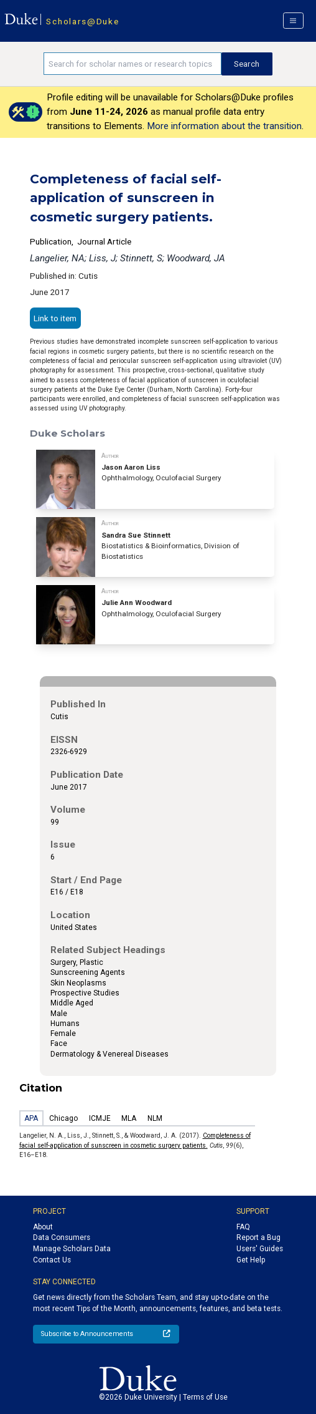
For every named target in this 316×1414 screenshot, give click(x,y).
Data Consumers (61, 1237)
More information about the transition (224, 126)
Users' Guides (259, 1248)
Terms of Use (205, 1397)
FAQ (243, 1227)
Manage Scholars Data (72, 1248)
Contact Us (52, 1260)
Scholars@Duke (82, 21)
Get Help (250, 1260)
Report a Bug (258, 1237)
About (43, 1227)
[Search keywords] (132, 63)
